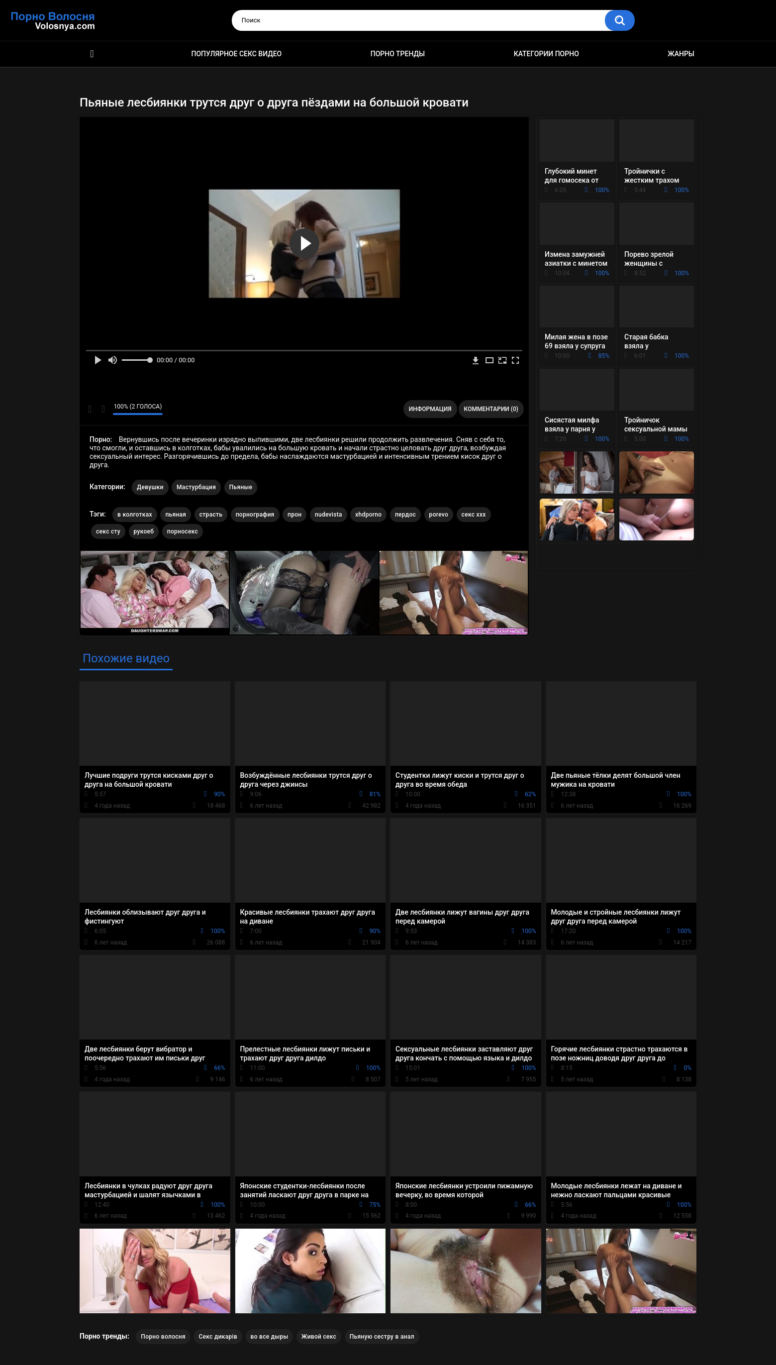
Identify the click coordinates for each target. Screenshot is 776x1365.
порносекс (182, 531)
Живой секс (318, 1336)
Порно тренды (398, 54)
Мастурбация (196, 487)
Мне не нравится (102, 409)
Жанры (681, 54)
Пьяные (241, 487)
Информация (430, 409)
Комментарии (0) (491, 409)
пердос (405, 514)
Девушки (150, 487)
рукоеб (144, 531)
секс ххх (474, 514)
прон (294, 514)
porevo (439, 514)
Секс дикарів (217, 1336)
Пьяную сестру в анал (382, 1336)
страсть (210, 514)
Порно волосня (163, 1336)
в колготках (134, 514)
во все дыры (270, 1336)
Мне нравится (90, 409)
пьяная (175, 514)
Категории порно (546, 54)
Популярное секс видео (237, 54)
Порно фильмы (92, 54)
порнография (255, 514)
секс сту (108, 531)
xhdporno (368, 514)
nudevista (328, 514)
